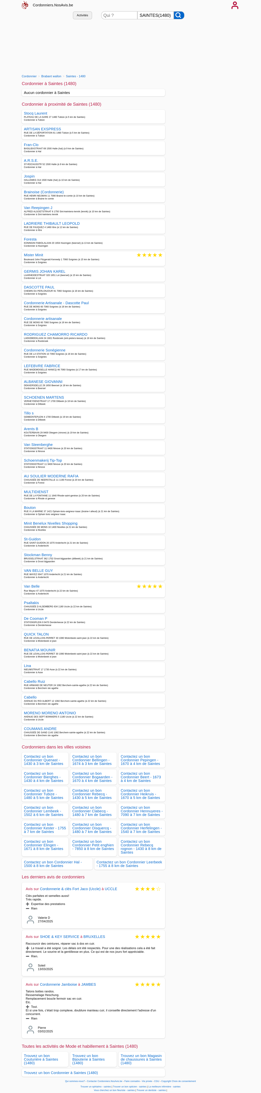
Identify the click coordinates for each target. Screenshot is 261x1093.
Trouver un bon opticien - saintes (129, 1086)
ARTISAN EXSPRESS (42, 129)
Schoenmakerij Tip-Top (43, 460)
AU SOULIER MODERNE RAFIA (51, 476)
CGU (156, 1081)
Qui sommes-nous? (75, 1081)
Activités (82, 15)
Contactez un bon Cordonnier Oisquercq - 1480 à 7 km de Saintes (92, 828)
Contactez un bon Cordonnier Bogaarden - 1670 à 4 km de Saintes (92, 777)
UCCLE (111, 889)
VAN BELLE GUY (38, 570)
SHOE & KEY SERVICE (59, 937)
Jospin (29, 176)
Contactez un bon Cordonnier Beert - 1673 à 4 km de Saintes (141, 777)
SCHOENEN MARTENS (44, 397)
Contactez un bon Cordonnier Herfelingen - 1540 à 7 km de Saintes (141, 828)
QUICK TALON (36, 634)
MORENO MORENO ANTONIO (50, 713)
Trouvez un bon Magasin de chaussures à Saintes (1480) (141, 1059)
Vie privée (147, 1081)
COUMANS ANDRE (40, 728)
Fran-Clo (31, 144)
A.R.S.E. (31, 160)
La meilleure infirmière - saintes (164, 1086)
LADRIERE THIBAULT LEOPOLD (52, 223)
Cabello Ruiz (34, 681)
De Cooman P (35, 618)
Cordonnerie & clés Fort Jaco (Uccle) (70, 889)
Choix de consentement (184, 1081)
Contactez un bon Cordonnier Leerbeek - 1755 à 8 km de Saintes (129, 864)
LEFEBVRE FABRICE (42, 365)
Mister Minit (33, 255)
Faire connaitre (132, 1081)
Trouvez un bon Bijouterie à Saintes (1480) (88, 1059)
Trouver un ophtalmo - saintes (95, 1086)
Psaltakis (31, 602)
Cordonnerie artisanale (43, 318)
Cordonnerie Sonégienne (44, 350)
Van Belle (32, 586)
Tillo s (29, 413)
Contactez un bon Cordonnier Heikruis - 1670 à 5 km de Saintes (140, 794)
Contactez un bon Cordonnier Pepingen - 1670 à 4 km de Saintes (140, 760)
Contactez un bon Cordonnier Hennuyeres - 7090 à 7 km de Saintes (142, 811)
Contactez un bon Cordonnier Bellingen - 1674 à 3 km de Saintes (92, 760)
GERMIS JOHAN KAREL (44, 271)
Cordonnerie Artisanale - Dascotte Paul (56, 302)
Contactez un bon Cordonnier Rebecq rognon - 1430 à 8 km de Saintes (141, 846)
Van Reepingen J (38, 207)
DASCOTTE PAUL (39, 287)
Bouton (30, 507)
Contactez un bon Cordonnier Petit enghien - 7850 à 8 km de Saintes (93, 845)
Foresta (30, 239)
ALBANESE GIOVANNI (43, 381)
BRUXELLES (94, 937)
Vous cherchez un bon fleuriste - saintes (114, 1090)
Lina (27, 665)
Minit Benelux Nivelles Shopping (51, 523)
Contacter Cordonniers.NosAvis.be (104, 1081)
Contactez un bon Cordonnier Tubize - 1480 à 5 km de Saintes (43, 794)
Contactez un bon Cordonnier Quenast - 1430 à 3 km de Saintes (43, 760)
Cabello (30, 697)
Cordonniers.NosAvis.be (53, 5)
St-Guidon (32, 539)
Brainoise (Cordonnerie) (44, 192)
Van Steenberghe (38, 444)
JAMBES (88, 984)
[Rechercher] (179, 15)
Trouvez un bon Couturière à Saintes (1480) (41, 1059)
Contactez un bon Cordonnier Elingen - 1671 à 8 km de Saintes (43, 845)
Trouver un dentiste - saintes (151, 1090)
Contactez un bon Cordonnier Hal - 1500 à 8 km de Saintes (53, 864)
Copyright (166, 1081)
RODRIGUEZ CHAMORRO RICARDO (56, 334)
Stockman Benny (38, 554)
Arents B (31, 428)
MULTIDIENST (36, 491)
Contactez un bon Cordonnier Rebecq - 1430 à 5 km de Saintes (92, 794)
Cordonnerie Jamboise (58, 984)
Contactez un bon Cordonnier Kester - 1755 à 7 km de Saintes (45, 828)
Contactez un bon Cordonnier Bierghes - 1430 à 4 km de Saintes (43, 777)
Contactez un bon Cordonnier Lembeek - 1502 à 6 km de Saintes (43, 811)
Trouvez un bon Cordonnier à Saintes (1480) (61, 1073)
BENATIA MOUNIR (39, 650)
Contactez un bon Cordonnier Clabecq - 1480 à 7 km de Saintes (92, 811)
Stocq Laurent (35, 113)
